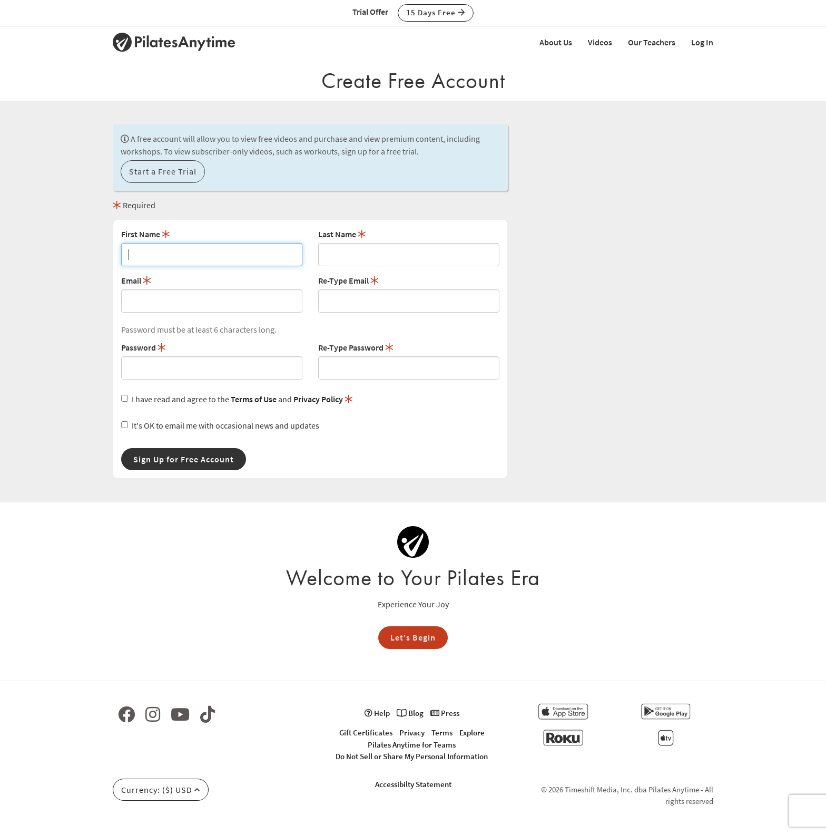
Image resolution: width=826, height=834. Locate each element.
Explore (472, 733)
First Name (145, 234)
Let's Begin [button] (413, 637)
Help (377, 713)
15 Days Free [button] (435, 12)
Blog (410, 713)
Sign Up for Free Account (183, 459)
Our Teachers (651, 42)
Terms (442, 733)
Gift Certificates (365, 733)
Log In (702, 42)
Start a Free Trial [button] (162, 171)
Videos (600, 42)
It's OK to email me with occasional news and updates (220, 425)
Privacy (412, 733)
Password (143, 347)
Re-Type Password (356, 347)
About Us (555, 42)
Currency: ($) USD (160, 789)
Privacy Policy (318, 399)
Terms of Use (254, 399)
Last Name (342, 234)
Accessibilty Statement (413, 784)
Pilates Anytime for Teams (412, 745)
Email (136, 280)
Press (444, 713)
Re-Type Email (348, 280)
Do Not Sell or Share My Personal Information (412, 756)
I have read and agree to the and (237, 399)
